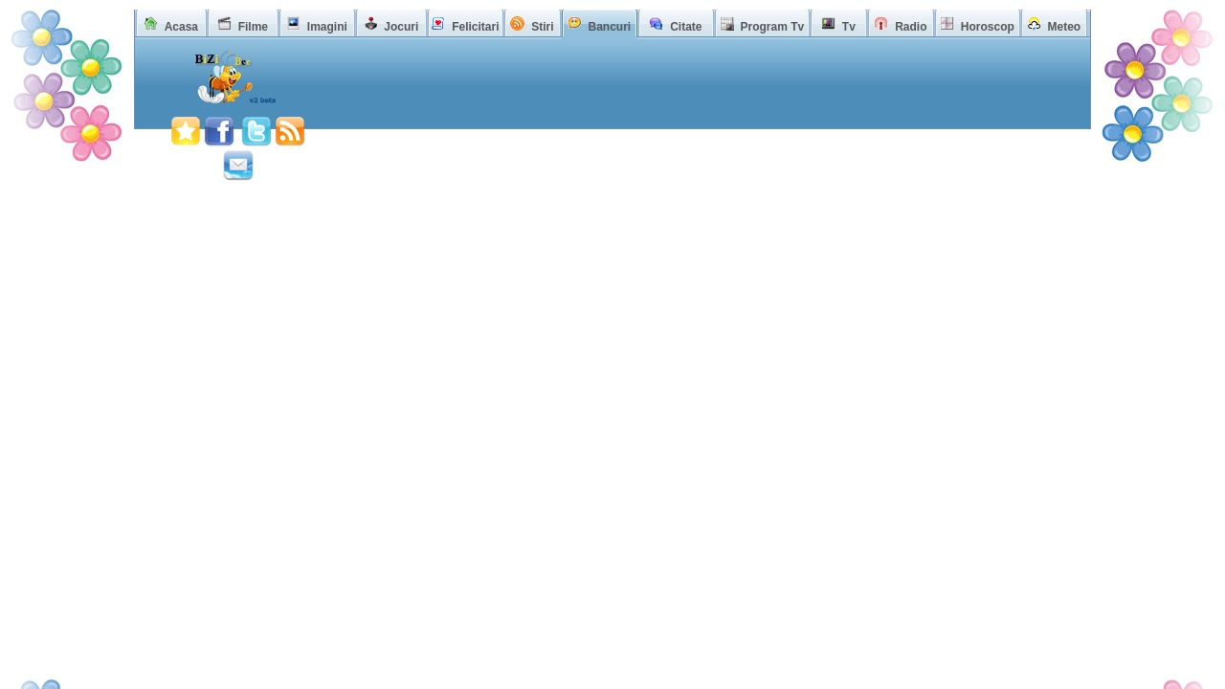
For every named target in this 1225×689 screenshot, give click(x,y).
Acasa (181, 26)
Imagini (327, 26)
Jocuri (401, 26)
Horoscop (987, 26)
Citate (686, 26)
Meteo (1064, 26)
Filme (253, 26)
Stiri (542, 26)
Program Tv (772, 26)
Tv (849, 26)
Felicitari (475, 26)
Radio (910, 26)
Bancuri (609, 26)
